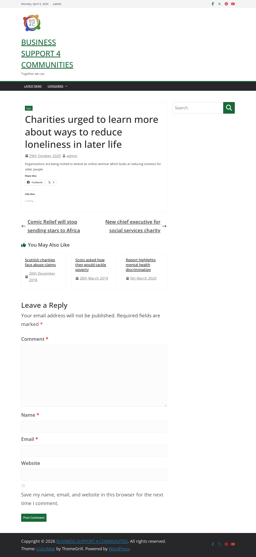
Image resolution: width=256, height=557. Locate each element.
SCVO (28, 108)
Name (30, 415)
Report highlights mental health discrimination (141, 264)
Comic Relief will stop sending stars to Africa (50, 226)
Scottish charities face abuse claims (40, 262)
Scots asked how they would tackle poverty (90, 264)
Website (30, 463)
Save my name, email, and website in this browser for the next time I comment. (92, 499)
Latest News (33, 86)
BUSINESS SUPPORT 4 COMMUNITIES (47, 53)
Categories (55, 86)
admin (72, 155)
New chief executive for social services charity (136, 226)
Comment (34, 339)
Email (29, 439)
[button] (65, 86)
